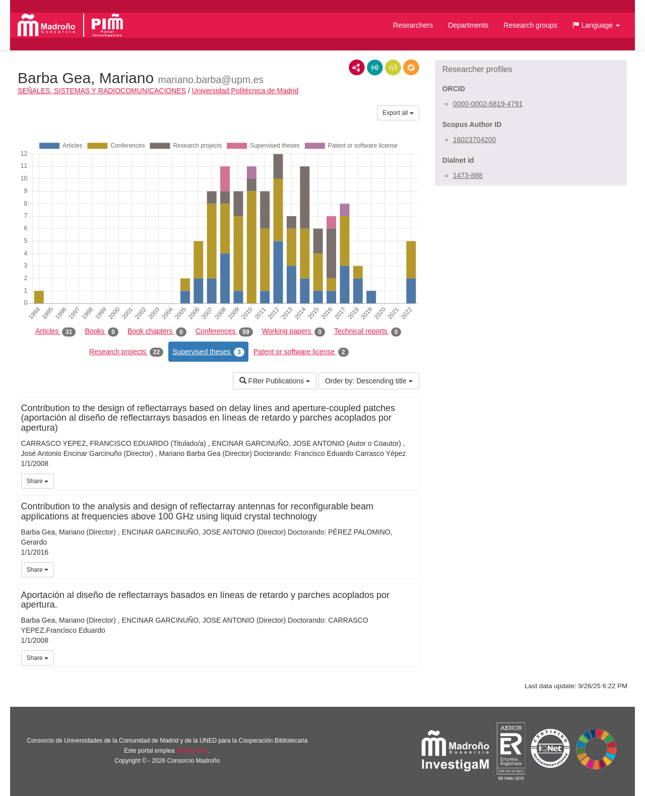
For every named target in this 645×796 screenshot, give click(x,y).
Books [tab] (101, 331)
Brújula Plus (192, 750)
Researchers (413, 25)
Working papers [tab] (293, 331)
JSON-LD (375, 67)
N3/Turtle (393, 67)
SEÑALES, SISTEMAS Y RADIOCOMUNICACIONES (102, 91)
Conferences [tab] (224, 331)
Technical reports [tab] (367, 331)
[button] (596, 25)
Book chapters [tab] (156, 331)
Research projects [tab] (126, 352)
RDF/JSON (411, 67)
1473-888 (468, 175)
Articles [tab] (55, 331)
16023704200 (474, 140)
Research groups (530, 25)
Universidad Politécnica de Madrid (245, 91)
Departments (468, 25)
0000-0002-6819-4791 (488, 104)
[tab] (531, 69)
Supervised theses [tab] (208, 352)
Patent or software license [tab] (301, 352)
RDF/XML (357, 67)
